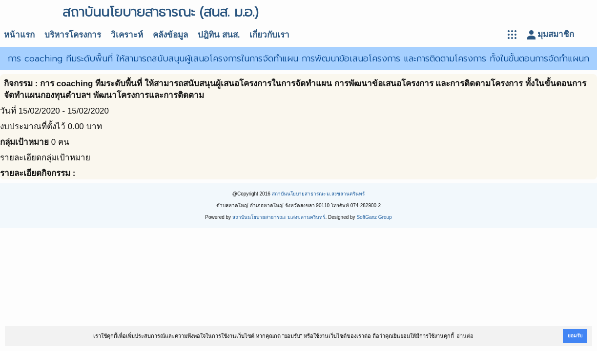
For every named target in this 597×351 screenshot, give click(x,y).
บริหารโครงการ (72, 34)
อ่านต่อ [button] (464, 336)
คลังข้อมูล (170, 34)
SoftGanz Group (373, 217)
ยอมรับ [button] (575, 335)
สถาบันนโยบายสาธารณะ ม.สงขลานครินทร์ (318, 193)
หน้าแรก (19, 34)
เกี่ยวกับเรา (269, 34)
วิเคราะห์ (127, 34)
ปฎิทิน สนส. (219, 34)
